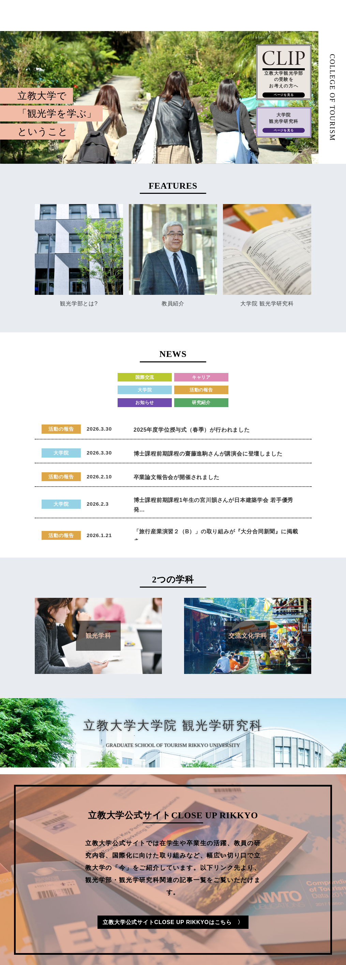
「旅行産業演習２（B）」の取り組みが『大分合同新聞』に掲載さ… (216, 536)
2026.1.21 (99, 535)
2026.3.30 (99, 429)
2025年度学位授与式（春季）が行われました (192, 430)
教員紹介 (173, 303)
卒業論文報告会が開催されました (177, 477)
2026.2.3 (98, 504)
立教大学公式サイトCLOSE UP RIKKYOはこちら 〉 (173, 922)
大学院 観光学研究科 (267, 303)
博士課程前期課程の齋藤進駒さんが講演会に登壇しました (208, 454)
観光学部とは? (79, 303)
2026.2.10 (99, 476)
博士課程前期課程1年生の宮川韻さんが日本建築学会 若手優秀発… (214, 504)
